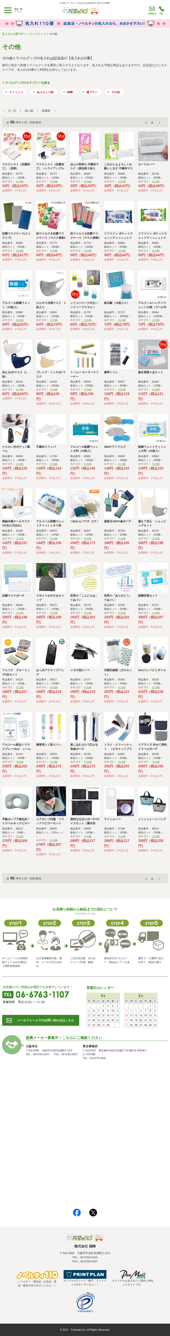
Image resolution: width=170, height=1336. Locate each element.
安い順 (12, 110)
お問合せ (152, 13)
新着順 (46, 110)
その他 (115, 92)
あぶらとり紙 (45, 92)
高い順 (29, 110)
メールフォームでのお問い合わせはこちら (45, 1020)
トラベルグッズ (36, 33)
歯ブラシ (92, 92)
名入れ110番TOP (13, 33)
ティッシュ (16, 92)
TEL (162, 13)
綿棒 (70, 92)
